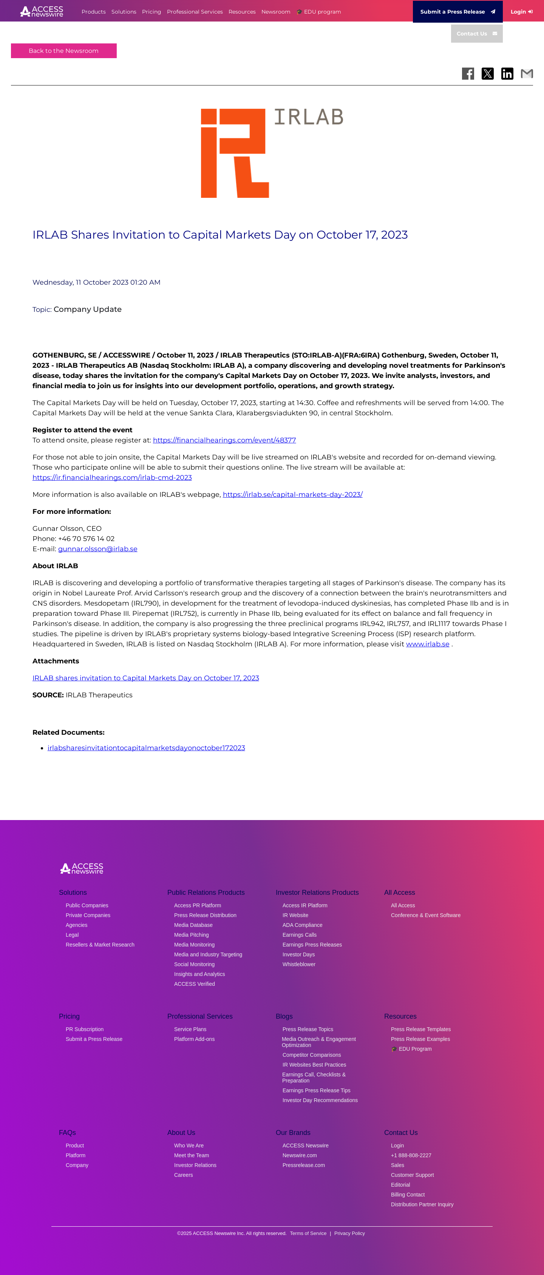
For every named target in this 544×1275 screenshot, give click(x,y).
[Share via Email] (527, 74)
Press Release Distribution (205, 915)
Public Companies (87, 905)
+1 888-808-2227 (411, 1155)
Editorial (400, 1185)
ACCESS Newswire (306, 1145)
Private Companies (88, 915)
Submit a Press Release (457, 11)
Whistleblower (299, 964)
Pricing (151, 11)
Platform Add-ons (194, 1039)
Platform (75, 1155)
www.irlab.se (428, 644)
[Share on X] (488, 74)
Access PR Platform (197, 905)
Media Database (193, 925)
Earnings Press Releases (312, 945)
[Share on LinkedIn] (507, 74)
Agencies (77, 925)
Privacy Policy (349, 1233)
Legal (72, 935)
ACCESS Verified (194, 984)
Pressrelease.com (304, 1165)
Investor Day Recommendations (320, 1100)
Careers (183, 1175)
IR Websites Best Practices (314, 1065)
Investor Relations (195, 1165)
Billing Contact (408, 1195)
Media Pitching (191, 935)
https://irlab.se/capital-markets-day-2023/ (293, 494)
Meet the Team (191, 1155)
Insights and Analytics (199, 974)
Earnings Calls (300, 935)
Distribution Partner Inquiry (422, 1204)
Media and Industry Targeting (208, 954)
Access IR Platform (305, 905)
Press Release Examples (420, 1039)
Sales (397, 1165)
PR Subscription (85, 1029)
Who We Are (189, 1145)
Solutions (123, 11)
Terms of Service (308, 1233)
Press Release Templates (421, 1029)
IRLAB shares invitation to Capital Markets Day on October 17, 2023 (145, 678)
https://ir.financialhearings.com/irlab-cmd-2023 (112, 477)
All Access (403, 905)
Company (77, 1165)
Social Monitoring (194, 964)
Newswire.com (300, 1155)
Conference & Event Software (426, 915)
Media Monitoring (194, 945)
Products (94, 11)
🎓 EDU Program (411, 1049)
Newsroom (276, 11)
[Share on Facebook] (468, 74)
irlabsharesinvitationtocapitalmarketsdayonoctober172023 (146, 748)
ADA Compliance (303, 925)
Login (522, 11)
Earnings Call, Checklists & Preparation (314, 1077)
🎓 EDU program (318, 11)
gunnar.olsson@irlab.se (98, 549)
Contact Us (477, 33)
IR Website (295, 915)
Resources (242, 11)
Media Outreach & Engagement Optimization (319, 1042)
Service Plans (190, 1029)
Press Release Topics (308, 1029)
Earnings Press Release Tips (317, 1090)
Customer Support (412, 1175)
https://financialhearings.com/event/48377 (224, 440)
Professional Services (195, 11)
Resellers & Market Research (100, 945)
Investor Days (299, 954)
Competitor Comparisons (312, 1055)
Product (75, 1145)
